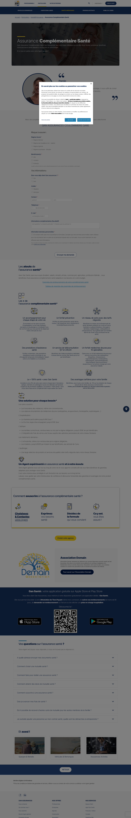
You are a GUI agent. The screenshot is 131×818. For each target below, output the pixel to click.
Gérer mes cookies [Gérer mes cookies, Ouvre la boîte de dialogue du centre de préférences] (45, 119)
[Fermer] (91, 83)
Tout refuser (70, 119)
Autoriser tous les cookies (84, 119)
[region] (66, 103)
